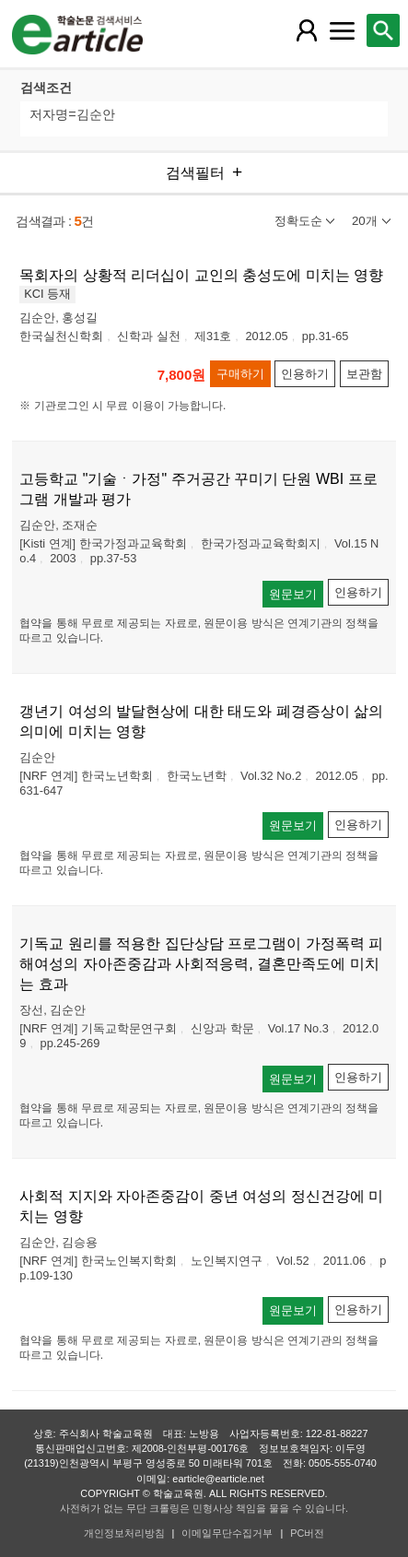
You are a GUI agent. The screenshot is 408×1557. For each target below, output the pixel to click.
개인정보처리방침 (124, 1533)
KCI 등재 (47, 294)
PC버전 (307, 1533)
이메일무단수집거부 (227, 1533)
